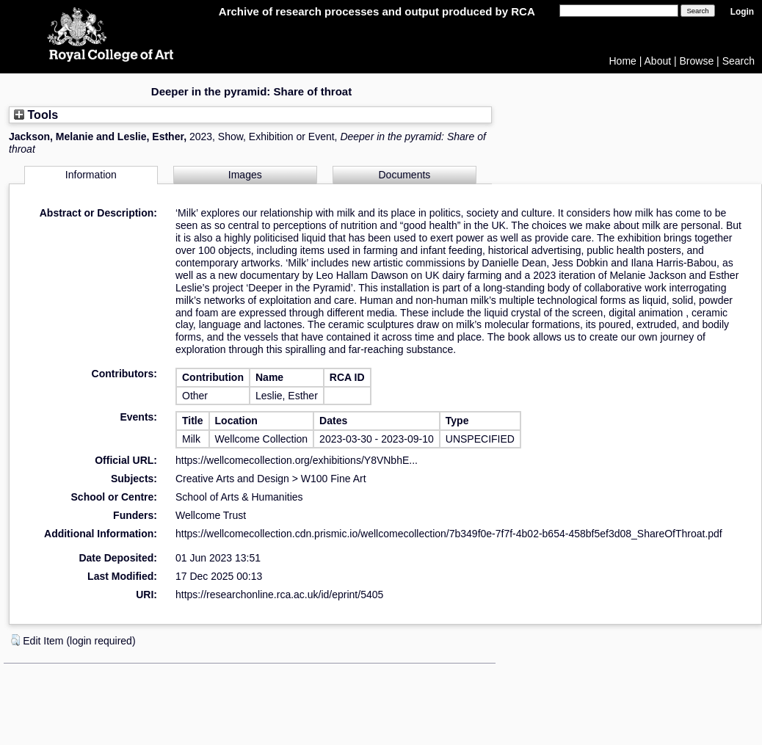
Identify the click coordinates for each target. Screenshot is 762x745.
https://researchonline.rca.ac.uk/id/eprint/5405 (279, 594)
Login (742, 12)
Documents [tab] (405, 175)
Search (738, 61)
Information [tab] (91, 175)
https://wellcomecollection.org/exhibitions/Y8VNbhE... (296, 460)
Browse (697, 61)
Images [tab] (245, 175)
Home (622, 61)
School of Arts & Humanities (239, 497)
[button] (15, 640)
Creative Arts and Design (232, 478)
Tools (36, 114)
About (658, 61)
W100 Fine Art (333, 478)
